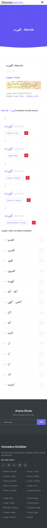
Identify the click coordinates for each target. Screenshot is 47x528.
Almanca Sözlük (9, 471)
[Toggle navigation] (42, 2)
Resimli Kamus (32, 498)
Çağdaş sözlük (32, 96)
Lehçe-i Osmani (32, 481)
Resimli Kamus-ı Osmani (16, 223)
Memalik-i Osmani (9, 508)
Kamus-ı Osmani (13, 178)
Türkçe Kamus (32, 503)
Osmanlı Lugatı (8, 512)
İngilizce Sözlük (9, 481)
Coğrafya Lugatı (32, 508)
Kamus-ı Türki (12, 133)
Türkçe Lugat (31, 512)
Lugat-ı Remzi (8, 503)
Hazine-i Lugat (8, 476)
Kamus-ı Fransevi (14, 200)
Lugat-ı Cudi (31, 486)
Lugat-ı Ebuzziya (33, 490)
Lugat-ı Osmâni (8, 517)
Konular (29, 517)
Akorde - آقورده (8, 110)
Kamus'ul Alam (32, 476)
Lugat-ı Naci (13, 77)
